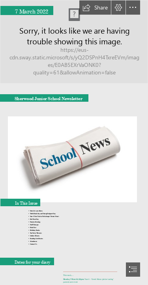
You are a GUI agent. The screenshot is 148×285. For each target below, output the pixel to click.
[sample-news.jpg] (74, 157)
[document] (74, 142)
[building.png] (74, 42)
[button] (95, 7)
